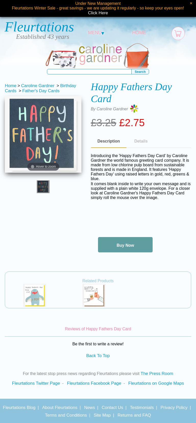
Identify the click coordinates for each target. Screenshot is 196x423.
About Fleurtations (59, 407)
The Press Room (157, 373)
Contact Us (112, 407)
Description (108, 141)
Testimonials (142, 407)
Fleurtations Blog (19, 407)
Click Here (98, 12)
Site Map (102, 415)
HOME (139, 32)
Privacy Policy (174, 407)
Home (10, 85)
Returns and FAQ (134, 415)
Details (141, 141)
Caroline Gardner (37, 85)
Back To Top (98, 355)
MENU (96, 32)
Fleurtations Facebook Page (94, 383)
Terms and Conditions (66, 415)
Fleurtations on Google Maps (156, 383)
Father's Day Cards (40, 90)
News (89, 407)
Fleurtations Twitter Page (36, 383)
